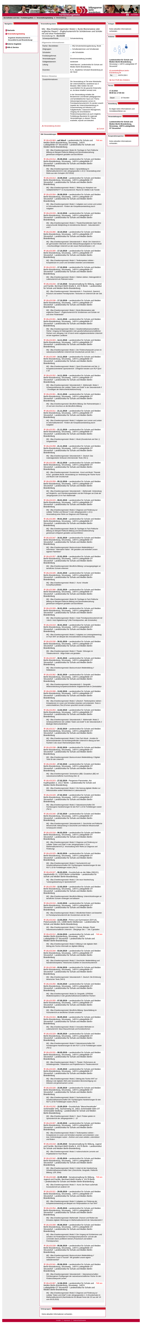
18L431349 (51, 357)
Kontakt (58, 1320)
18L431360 (51, 232)
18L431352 (51, 375)
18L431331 (51, 1052)
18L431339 (51, 1245)
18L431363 (51, 140)
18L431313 (51, 178)
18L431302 (51, 764)
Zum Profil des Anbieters (121, 80)
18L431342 (51, 1158)
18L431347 (51, 538)
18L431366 (51, 589)
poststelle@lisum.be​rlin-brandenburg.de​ (119, 72)
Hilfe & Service (13, 47)
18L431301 (51, 319)
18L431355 (51, 1000)
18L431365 (51, 519)
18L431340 (51, 814)
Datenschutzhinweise (79, 1320)
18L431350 (51, 984)
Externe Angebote (14, 44)
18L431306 (51, 691)
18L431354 (51, 1208)
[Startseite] (71, 8)
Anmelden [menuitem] (134, 15)
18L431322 (51, 267)
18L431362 (51, 674)
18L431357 (51, 556)
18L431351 (51, 429)
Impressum (67, 1320)
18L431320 (51, 1069)
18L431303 (51, 340)
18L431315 (51, 500)
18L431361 (51, 394)
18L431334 (51, 284)
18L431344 (51, 951)
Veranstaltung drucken (52, 126)
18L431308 (51, 1225)
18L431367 (51, 1283)
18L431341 (51, 1264)
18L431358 (51, 446)
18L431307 (51, 1123)
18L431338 (51, 747)
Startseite (11, 30)
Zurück (101, 129)
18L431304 (51, 194)
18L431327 (51, 872)
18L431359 (51, 481)
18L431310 (51, 903)
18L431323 (51, 780)
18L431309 (51, 608)
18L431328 (51, 795)
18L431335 (51, 463)
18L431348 (51, 1177)
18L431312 (51, 934)
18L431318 (51, 1144)
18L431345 (51, 573)
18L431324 (51, 1017)
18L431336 (51, 300)
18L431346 (51, 967)
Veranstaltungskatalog (16, 34)
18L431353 (51, 710)
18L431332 (51, 1106)
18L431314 (51, 159)
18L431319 (51, 625)
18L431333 (51, 213)
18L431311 (51, 411)
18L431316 (51, 832)
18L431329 (51, 1034)
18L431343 (51, 920)
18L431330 (51, 641)
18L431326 (51, 1088)
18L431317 (51, 729)
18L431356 (51, 887)
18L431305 (51, 251)
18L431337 (51, 658)
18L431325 (51, 853)
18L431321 (51, 1191)
